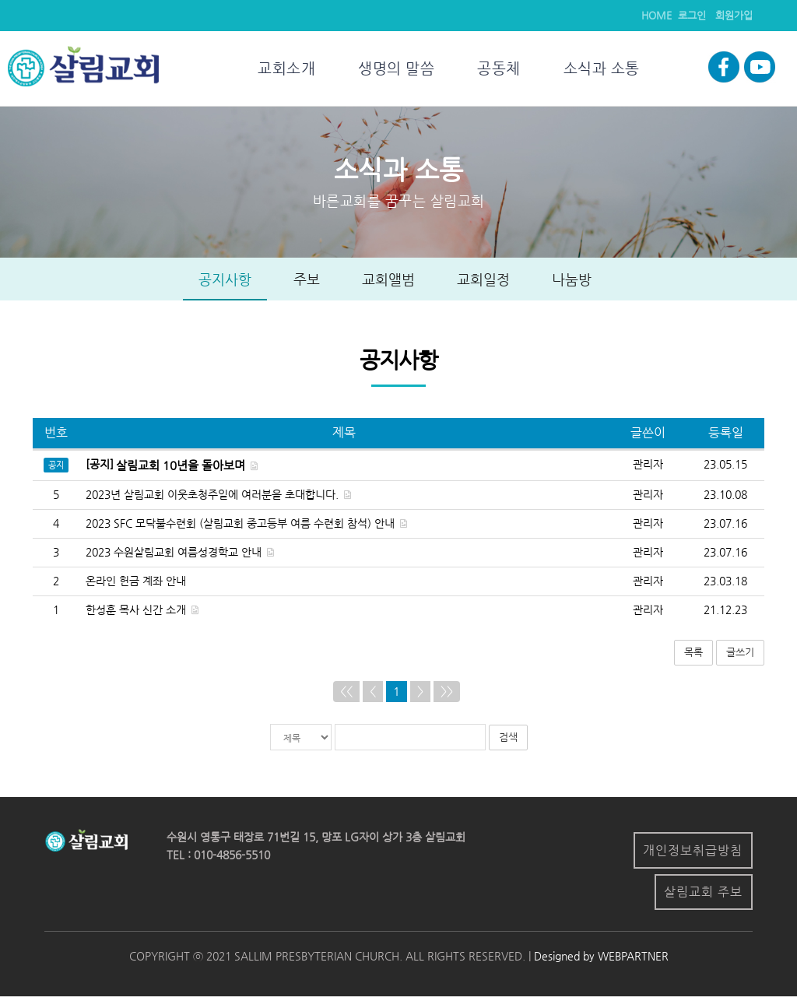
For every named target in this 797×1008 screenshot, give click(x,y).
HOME (656, 15)
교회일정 (483, 285)
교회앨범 (388, 285)
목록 (693, 666)
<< (346, 704)
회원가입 (734, 15)
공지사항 (224, 285)
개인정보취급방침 (689, 866)
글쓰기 (740, 666)
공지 (56, 480)
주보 (306, 285)
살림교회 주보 (700, 906)
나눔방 (572, 285)
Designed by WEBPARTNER (600, 968)
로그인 (692, 15)
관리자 (648, 508)
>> (447, 704)
